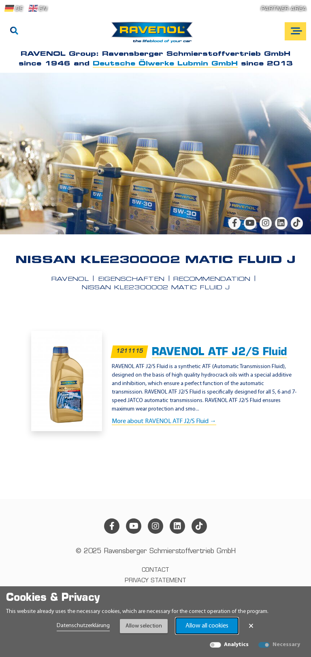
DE (14, 8)
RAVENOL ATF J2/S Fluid (219, 352)
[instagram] (266, 223)
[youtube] (250, 223)
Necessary (286, 645)
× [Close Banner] (251, 626)
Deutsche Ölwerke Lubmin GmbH (165, 64)
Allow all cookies (206, 626)
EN (38, 8)
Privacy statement (155, 581)
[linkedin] (281, 223)
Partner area (283, 9)
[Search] (14, 31)
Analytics (236, 645)
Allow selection (144, 626)
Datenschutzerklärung (83, 626)
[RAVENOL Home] (154, 35)
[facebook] (234, 223)
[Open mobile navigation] (295, 31)
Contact (155, 570)
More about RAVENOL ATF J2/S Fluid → (164, 421)
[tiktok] (297, 223)
